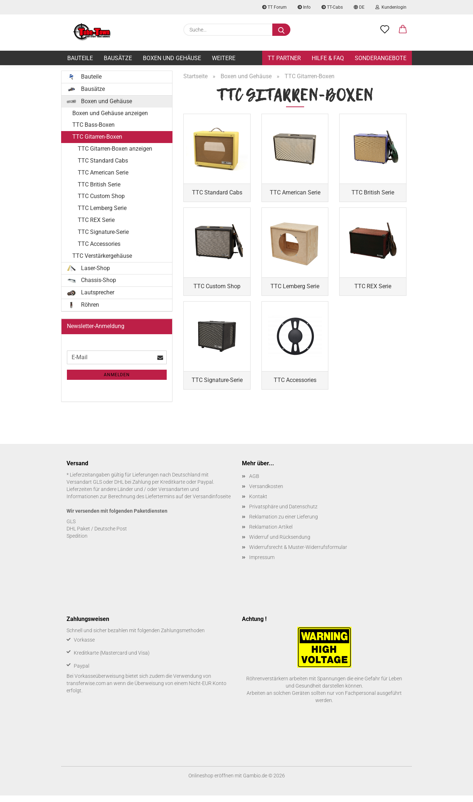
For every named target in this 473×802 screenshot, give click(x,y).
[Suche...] (281, 30)
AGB (254, 483)
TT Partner (284, 58)
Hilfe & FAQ (328, 58)
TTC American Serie (103, 172)
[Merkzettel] (385, 29)
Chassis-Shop (91, 280)
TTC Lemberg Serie (102, 208)
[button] (403, 29)
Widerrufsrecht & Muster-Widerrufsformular (298, 554)
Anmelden (117, 374)
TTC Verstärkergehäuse (102, 255)
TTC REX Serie (96, 220)
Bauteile (80, 58)
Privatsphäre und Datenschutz (283, 513)
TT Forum (274, 7)
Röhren (83, 304)
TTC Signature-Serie (103, 231)
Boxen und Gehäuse (172, 58)
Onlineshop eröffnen (211, 782)
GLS (71, 528)
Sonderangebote (380, 58)
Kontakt (258, 503)
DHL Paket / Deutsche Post (97, 535)
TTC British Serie (99, 184)
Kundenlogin (390, 7)
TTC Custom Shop (101, 196)
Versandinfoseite (212, 503)
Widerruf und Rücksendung (279, 543)
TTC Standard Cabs (103, 160)
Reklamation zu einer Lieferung (283, 523)
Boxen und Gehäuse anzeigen (110, 113)
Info (304, 7)
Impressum (261, 564)
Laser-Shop (88, 268)
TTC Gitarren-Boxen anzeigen (115, 148)
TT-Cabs (332, 7)
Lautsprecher (90, 292)
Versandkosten (266, 493)
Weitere (223, 58)
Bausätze (118, 58)
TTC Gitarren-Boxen (97, 136)
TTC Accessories (99, 243)
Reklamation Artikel (271, 533)
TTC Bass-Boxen (93, 124)
